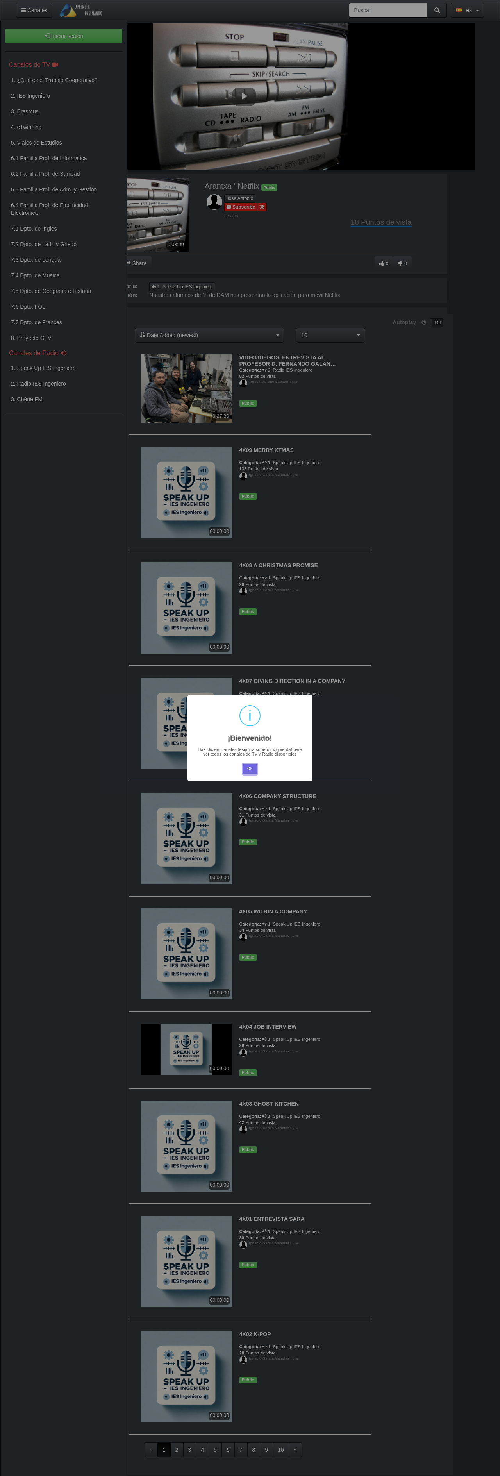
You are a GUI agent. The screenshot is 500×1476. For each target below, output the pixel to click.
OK (250, 769)
